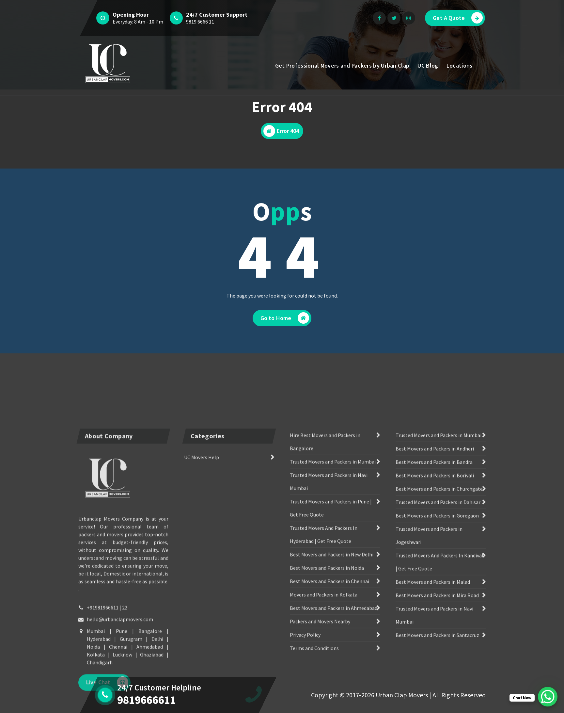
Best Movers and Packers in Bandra (434, 577)
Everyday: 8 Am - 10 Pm (138, 21)
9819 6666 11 (200, 21)
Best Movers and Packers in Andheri (435, 563)
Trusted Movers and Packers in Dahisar (438, 617)
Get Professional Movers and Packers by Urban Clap (342, 65)
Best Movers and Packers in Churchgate (439, 604)
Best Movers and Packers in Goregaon (437, 630)
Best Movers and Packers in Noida (327, 683)
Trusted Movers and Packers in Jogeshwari (429, 650)
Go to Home (284, 318)
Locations (459, 65)
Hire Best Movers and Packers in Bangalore (325, 557)
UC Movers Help (201, 572)
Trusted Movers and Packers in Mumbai (333, 577)
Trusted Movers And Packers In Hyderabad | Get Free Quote (323, 649)
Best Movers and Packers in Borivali (435, 590)
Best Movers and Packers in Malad (433, 697)
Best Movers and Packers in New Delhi (331, 669)
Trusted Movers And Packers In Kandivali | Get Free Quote (440, 677)
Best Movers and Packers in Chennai (329, 696)
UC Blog (427, 65)
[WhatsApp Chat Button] (547, 696)
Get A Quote (458, 18)
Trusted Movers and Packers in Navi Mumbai (329, 597)
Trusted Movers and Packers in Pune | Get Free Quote (331, 623)
